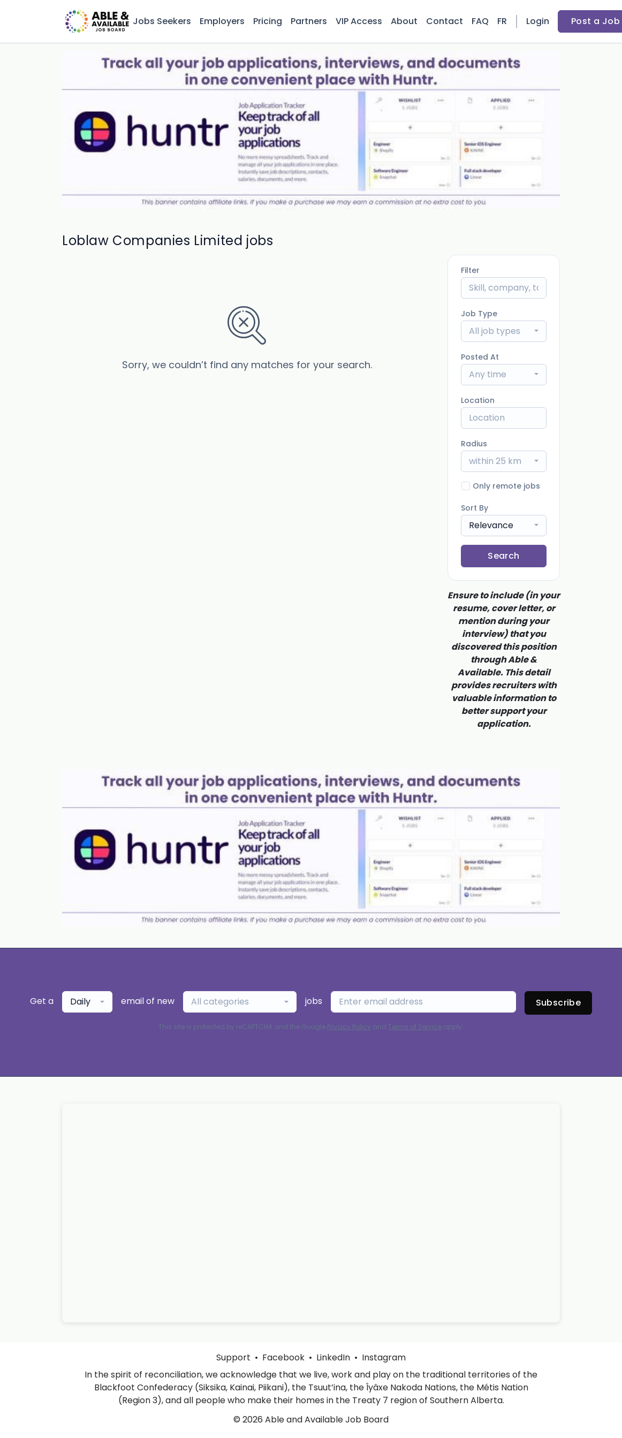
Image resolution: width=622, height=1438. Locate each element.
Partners (309, 21)
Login (537, 21)
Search (503, 556)
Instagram (384, 1357)
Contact (444, 21)
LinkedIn (333, 1357)
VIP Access (359, 21)
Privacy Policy (349, 1026)
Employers (222, 21)
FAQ (480, 21)
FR (502, 21)
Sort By (474, 508)
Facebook (283, 1357)
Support (233, 1357)
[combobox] (504, 331)
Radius (474, 443)
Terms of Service (415, 1026)
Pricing (267, 21)
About (404, 21)
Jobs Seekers (162, 21)
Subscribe (558, 1002)
